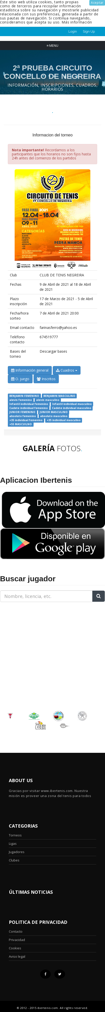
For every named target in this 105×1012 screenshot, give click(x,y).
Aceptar (97, 3)
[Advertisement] (31, 637)
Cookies (15, 948)
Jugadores (16, 852)
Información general (29, 370)
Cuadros (66, 370)
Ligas (13, 843)
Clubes (14, 860)
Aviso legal (17, 956)
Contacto (15, 931)
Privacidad (17, 939)
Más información (77, 22)
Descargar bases (53, 351)
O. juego (20, 378)
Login (72, 31)
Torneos (15, 835)
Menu (53, 45)
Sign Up (89, 31)
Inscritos (46, 378)
